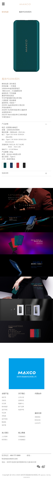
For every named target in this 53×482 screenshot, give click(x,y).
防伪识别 (37, 420)
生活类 (4, 403)
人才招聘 (4, 436)
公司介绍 (21, 397)
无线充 (4, 400)
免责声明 (21, 410)
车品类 (4, 413)
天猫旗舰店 (21, 436)
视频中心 (21, 403)
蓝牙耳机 (4, 410)
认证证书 (37, 423)
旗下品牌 (21, 406)
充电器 (4, 416)
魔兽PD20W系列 (25, 12)
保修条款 (37, 417)
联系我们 (4, 439)
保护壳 (4, 397)
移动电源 (5, 12)
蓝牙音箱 (4, 419)
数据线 (4, 422)
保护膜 (4, 425)
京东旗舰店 (21, 439)
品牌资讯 (21, 400)
